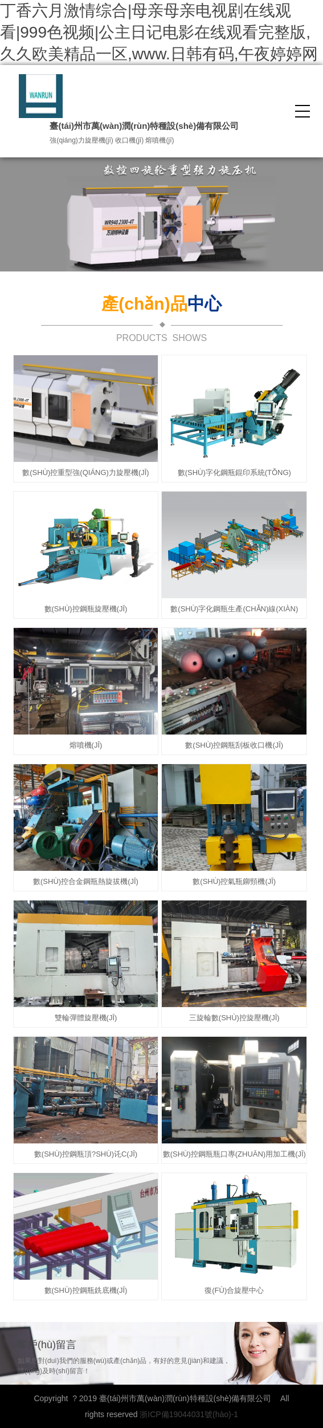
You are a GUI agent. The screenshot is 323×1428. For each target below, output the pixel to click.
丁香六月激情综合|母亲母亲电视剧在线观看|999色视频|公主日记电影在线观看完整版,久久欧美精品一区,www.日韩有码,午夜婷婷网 (159, 32)
